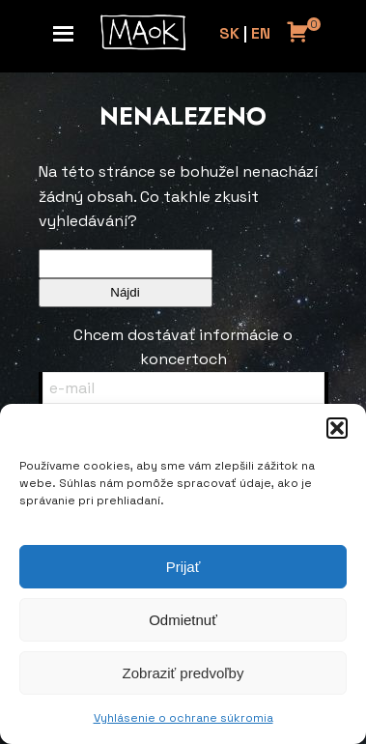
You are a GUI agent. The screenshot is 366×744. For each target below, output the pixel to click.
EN (260, 33)
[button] (337, 428)
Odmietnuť (183, 620)
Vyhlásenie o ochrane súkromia (183, 718)
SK (229, 33)
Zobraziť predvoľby (183, 673)
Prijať (183, 566)
